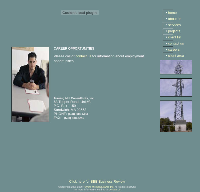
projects (174, 31)
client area (176, 56)
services (174, 25)
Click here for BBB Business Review (97, 181)
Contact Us (115, 189)
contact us (83, 56)
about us (174, 19)
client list (174, 37)
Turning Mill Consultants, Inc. (98, 187)
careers (173, 49)
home (172, 13)
